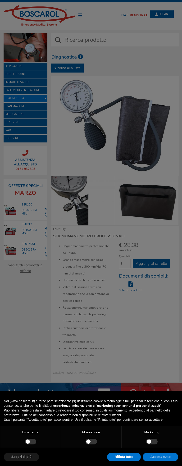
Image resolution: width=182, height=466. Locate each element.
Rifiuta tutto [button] (124, 457)
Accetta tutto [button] (160, 457)
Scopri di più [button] (21, 457)
